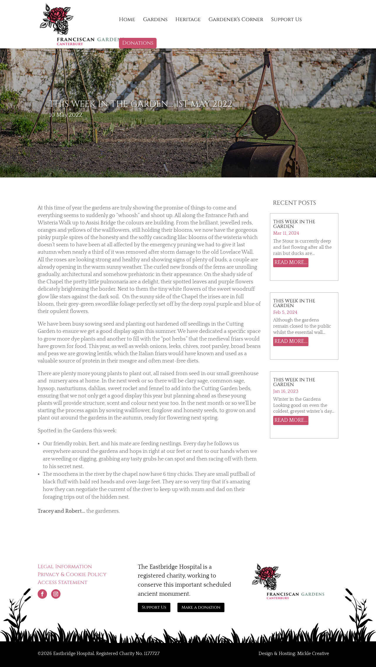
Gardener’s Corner (236, 20)
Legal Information (65, 566)
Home (127, 20)
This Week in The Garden (294, 224)
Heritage (188, 20)
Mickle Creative (313, 653)
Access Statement (62, 582)
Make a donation (201, 607)
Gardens (155, 20)
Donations (137, 43)
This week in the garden (294, 382)
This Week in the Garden (294, 303)
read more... (291, 262)
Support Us (286, 20)
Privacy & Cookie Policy (72, 574)
